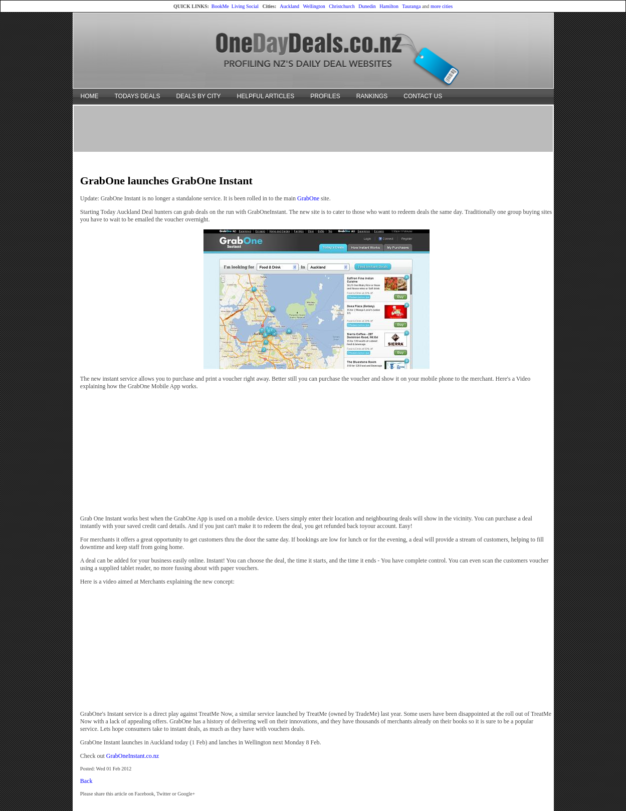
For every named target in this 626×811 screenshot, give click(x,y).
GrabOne (308, 198)
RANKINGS (372, 96)
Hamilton (388, 6)
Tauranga (411, 6)
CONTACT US (422, 96)
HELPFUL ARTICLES (266, 96)
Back (86, 780)
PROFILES (325, 96)
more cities (442, 6)
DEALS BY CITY (198, 96)
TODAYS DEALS (137, 96)
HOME (90, 96)
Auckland (289, 6)
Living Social (245, 6)
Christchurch (342, 6)
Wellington (314, 6)
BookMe (220, 6)
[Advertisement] (313, 128)
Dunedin (366, 6)
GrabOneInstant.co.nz (132, 755)
